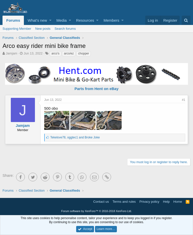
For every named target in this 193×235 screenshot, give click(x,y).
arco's (56, 53)
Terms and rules (124, 201)
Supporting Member (17, 29)
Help (166, 201)
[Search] (186, 20)
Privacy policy (149, 201)
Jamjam (11, 53)
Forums (13, 20)
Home (177, 201)
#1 (183, 100)
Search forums (65, 29)
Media (62, 20)
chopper (83, 53)
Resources (85, 20)
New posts (43, 29)
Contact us (101, 201)
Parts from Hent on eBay (96, 88)
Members (111, 20)
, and (75, 137)
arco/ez (69, 53)
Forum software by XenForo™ (96, 211)
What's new (37, 20)
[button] (50, 20)
